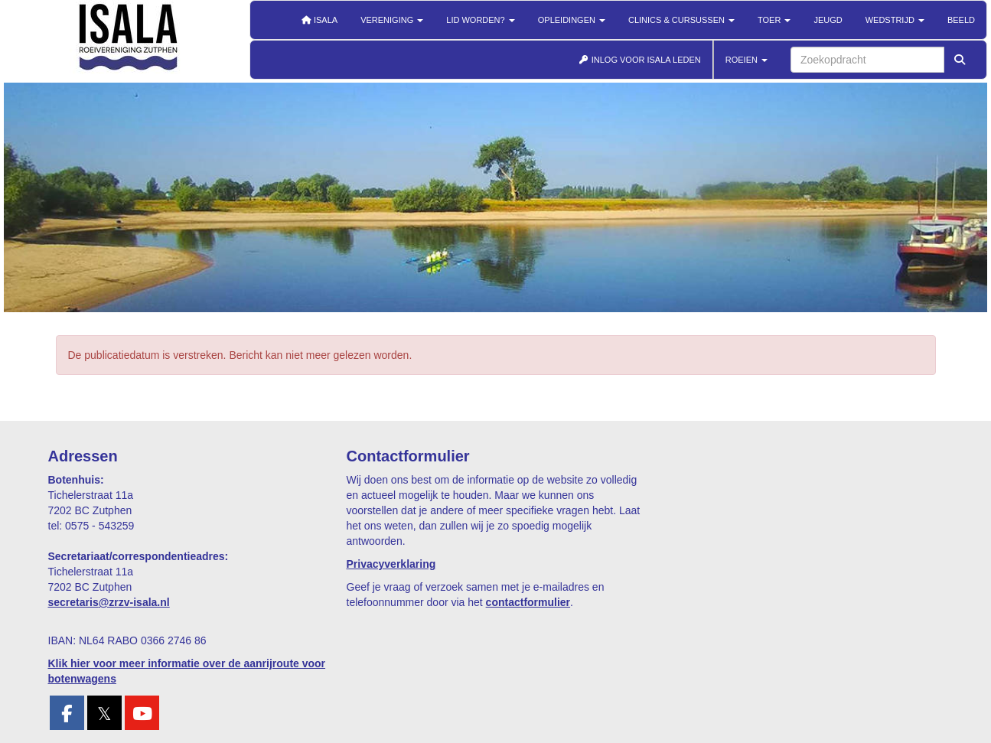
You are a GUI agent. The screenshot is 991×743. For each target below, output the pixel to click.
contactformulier (528, 602)
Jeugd (827, 19)
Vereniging (391, 19)
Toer (774, 19)
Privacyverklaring (391, 564)
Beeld (961, 19)
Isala (319, 19)
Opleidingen (571, 19)
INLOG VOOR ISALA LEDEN (640, 59)
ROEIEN (746, 59)
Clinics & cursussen (681, 19)
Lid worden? (480, 19)
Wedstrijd (894, 19)
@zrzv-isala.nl (109, 602)
